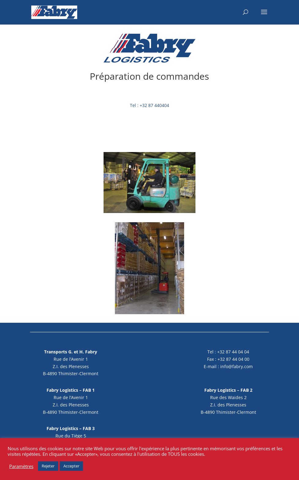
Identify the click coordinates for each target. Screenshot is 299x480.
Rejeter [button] (48, 466)
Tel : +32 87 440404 (149, 105)
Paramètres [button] (21, 466)
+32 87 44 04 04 (233, 352)
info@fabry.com (236, 366)
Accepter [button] (71, 466)
